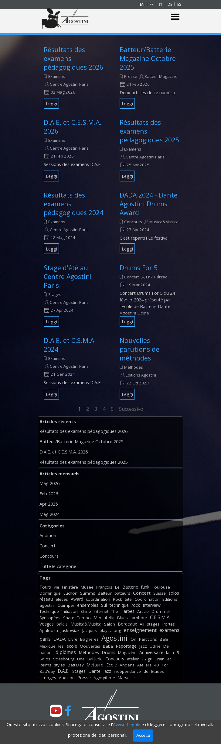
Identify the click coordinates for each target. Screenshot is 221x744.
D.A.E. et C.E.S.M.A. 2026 (63, 452)
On (133, 639)
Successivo (131, 409)
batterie (95, 659)
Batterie (130, 587)
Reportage (126, 646)
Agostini (114, 638)
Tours (45, 587)
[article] (74, 77)
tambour (139, 617)
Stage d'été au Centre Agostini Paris (68, 276)
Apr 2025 (48, 504)
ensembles (87, 605)
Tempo (84, 617)
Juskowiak (70, 630)
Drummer (160, 611)
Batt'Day (76, 665)
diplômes (66, 652)
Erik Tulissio (157, 277)
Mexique (47, 646)
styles (59, 665)
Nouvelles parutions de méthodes (139, 349)
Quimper (65, 605)
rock (135, 605)
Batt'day (47, 671)
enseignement (140, 630)
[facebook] (68, 711)
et (169, 659)
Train (160, 659)
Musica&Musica (163, 221)
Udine (155, 646)
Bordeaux (127, 624)
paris (45, 639)
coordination (98, 599)
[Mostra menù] (175, 17)
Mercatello (103, 617)
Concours (133, 221)
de (146, 671)
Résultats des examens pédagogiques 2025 (83, 462)
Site (128, 599)
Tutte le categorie (57, 566)
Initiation (70, 611)
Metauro (95, 665)
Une (81, 659)
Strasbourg (63, 659)
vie (56, 587)
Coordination (147, 599)
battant (46, 652)
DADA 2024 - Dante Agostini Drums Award (149, 204)
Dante (94, 671)
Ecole (111, 665)
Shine (85, 611)
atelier (133, 659)
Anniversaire (151, 652)
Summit (87, 593)
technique (119, 605)
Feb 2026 (48, 493)
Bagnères (89, 639)
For (165, 665)
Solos (44, 659)
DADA (59, 639)
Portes (168, 624)
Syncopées (49, 617)
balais (62, 624)
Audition (47, 535)
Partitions (148, 639)
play (103, 630)
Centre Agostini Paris (69, 84)
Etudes (157, 671)
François (104, 587)
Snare (68, 617)
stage (146, 659)
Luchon (70, 593)
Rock (117, 599)
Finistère (70, 587)
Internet (101, 611)
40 (156, 665)
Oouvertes (90, 646)
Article (143, 611)
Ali (142, 624)
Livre (72, 639)
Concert (131, 277)
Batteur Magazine (161, 76)
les (61, 646)
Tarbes (127, 611)
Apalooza (48, 630)
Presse (130, 76)
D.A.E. (64, 671)
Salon (109, 624)
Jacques (89, 630)
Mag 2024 (49, 514)
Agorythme (104, 677)
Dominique (50, 593)
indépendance (127, 671)
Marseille (126, 677)
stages (153, 624)
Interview (152, 605)
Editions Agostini (141, 375)
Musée (87, 587)
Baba (108, 646)
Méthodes (133, 367)
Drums (108, 652)
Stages (54, 294)
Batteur (105, 593)
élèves (62, 599)
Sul (104, 605)
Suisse (159, 593)
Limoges (47, 677)
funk (145, 587)
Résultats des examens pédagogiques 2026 (83, 431)
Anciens (127, 665)
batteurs (122, 593)
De (166, 646)
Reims (45, 665)
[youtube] (56, 711)
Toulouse (161, 587)
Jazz (143, 646)
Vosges (46, 624)
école (71, 646)
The (114, 611)
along (115, 630)
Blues (122, 617)
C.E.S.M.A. (160, 617)
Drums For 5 (139, 267)
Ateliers (144, 665)
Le (117, 587)
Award (77, 599)
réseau (46, 599)
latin (170, 652)
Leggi (51, 103)
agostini (47, 605)
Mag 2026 (49, 483)
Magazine (127, 652)
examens (169, 630)
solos (173, 593)
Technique (49, 611)
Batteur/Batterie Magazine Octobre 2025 (148, 58)
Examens (56, 76)
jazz (107, 671)
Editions (169, 599)
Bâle (164, 639)
